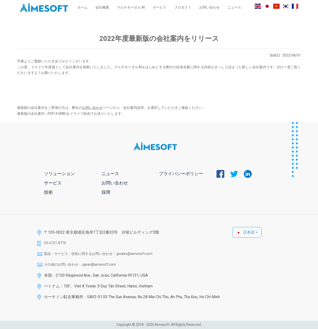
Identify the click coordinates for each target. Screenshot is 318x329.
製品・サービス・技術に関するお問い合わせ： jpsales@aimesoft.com (98, 254)
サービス (159, 7)
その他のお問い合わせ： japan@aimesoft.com (80, 264)
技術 (48, 192)
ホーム (82, 7)
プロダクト (182, 7)
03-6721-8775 (55, 243)
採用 (106, 192)
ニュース (234, 7)
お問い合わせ (209, 7)
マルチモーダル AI (131, 7)
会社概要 (102, 7)
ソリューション (59, 173)
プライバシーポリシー (181, 173)
